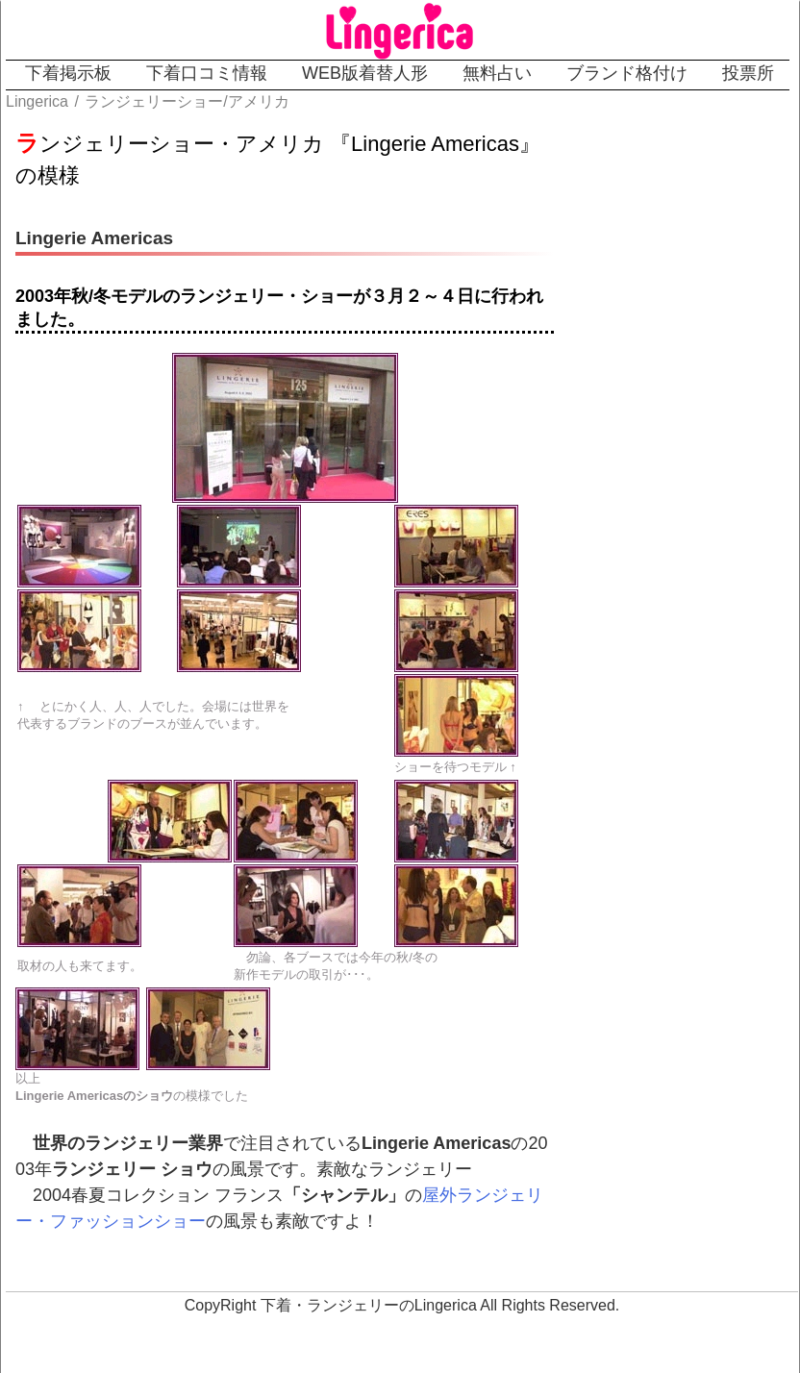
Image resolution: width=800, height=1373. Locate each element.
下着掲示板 (68, 73)
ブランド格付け (627, 73)
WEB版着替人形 (365, 73)
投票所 (748, 73)
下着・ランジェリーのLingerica (369, 1305)
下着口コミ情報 (206, 73)
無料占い (497, 73)
